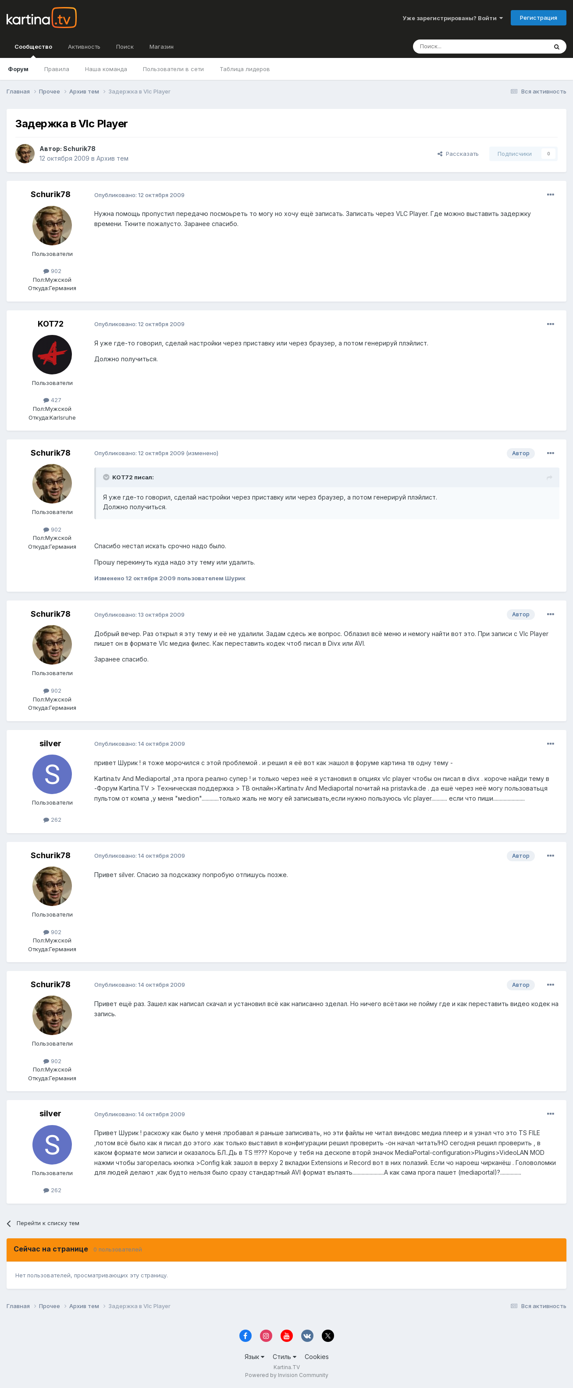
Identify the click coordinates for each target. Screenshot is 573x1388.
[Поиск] (456, 47)
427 (52, 399)
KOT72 (51, 323)
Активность (84, 46)
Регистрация (538, 17)
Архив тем (112, 158)
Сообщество (33, 50)
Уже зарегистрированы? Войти (452, 18)
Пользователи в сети (173, 68)
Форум (18, 68)
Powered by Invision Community (286, 1375)
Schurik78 (79, 148)
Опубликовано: (139, 194)
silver (50, 743)
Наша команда (106, 68)
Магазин (161, 46)
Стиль (284, 1356)
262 (52, 819)
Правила (56, 68)
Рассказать (458, 153)
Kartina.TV (287, 1367)
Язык (254, 1356)
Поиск (125, 46)
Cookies (317, 1356)
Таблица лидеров (245, 68)
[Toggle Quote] (107, 477)
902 (52, 270)
